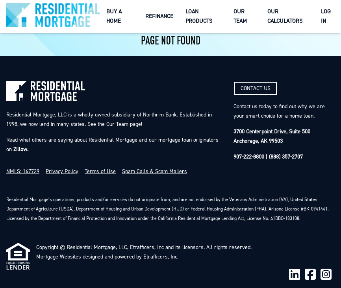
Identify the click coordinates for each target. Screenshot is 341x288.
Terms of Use (100, 171)
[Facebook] (310, 275)
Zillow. (20, 149)
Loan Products (198, 16)
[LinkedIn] (294, 275)
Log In (326, 16)
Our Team (240, 16)
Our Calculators (284, 16)
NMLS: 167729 (22, 171)
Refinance (159, 16)
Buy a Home (114, 16)
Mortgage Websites (58, 256)
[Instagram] (326, 275)
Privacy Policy (62, 171)
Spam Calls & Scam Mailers (154, 171)
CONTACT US (256, 88)
